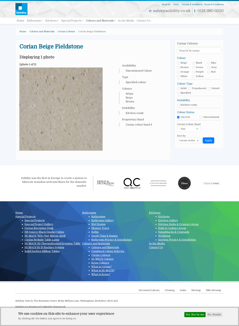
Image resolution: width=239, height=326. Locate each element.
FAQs (176, 4)
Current (185, 117)
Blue (213, 62)
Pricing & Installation (192, 4)
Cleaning (170, 290)
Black (199, 62)
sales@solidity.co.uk (172, 11)
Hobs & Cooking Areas (172, 228)
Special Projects (71, 20)
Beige (183, 62)
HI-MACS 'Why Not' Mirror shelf (45, 236)
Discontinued (211, 117)
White (183, 76)
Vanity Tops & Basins (104, 236)
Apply (208, 140)
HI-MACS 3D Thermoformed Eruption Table (52, 243)
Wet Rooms (98, 224)
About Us (166, 4)
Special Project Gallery (39, 224)
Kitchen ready (188, 105)
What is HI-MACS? (103, 270)
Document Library (149, 290)
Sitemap (196, 290)
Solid (183, 88)
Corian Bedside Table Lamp (42, 239)
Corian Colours (66, 31)
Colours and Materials (100, 20)
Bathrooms (34, 20)
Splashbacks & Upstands (173, 232)
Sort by (181, 136)
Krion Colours (100, 262)
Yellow (200, 76)
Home (20, 20)
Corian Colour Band (189, 124)
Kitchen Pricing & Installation (177, 239)
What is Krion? (100, 274)
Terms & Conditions (214, 4)
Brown (184, 67)
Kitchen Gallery (168, 220)
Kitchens (51, 20)
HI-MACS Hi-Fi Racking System (44, 247)
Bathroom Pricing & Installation (111, 239)
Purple (200, 71)
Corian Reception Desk (39, 228)
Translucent (199, 88)
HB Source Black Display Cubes (44, 232)
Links (183, 290)
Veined (215, 88)
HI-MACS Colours (102, 259)
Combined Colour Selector (107, 251)
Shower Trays (100, 228)
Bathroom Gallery (102, 220)
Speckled (185, 92)
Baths (95, 232)
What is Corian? (101, 266)
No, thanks (214, 315)
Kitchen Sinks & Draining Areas (178, 224)
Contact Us (143, 20)
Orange (184, 71)
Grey (214, 67)
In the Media (126, 20)
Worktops (164, 236)
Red (213, 71)
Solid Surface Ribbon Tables (42, 251)
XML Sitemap (213, 290)
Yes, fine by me (195, 315)
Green (199, 67)
